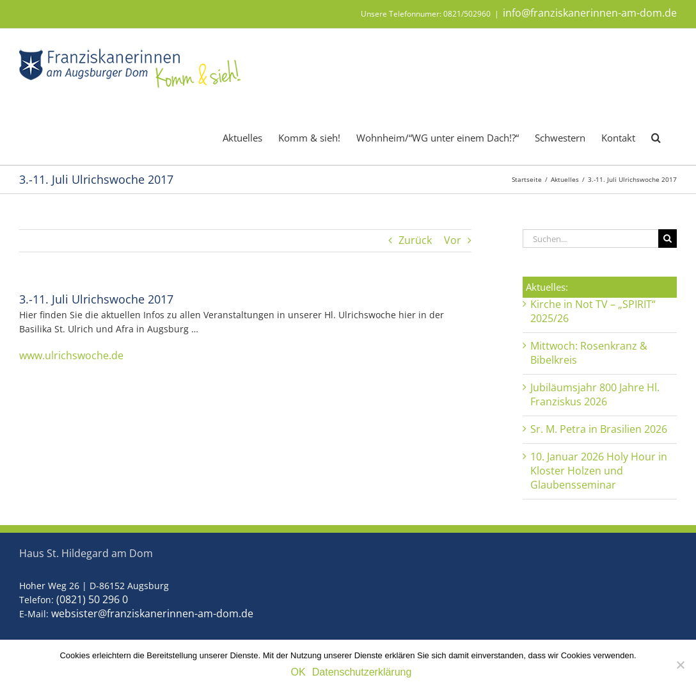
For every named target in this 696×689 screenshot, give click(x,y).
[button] (656, 137)
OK (298, 672)
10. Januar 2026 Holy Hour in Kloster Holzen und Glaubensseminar (598, 471)
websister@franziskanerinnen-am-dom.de (152, 613)
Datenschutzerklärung (362, 672)
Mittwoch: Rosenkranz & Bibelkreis (588, 353)
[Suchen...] (590, 238)
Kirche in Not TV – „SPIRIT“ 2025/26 (593, 311)
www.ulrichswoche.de (71, 355)
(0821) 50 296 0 (92, 599)
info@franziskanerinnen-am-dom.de (590, 13)
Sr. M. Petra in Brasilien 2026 (598, 429)
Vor (452, 240)
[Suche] (667, 238)
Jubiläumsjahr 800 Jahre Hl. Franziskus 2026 (595, 394)
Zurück (415, 240)
